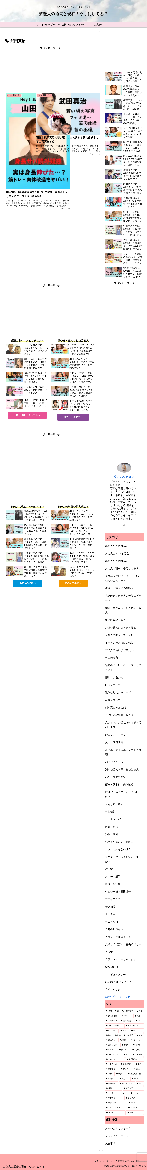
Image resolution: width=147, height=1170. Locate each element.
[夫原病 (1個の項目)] (124, 1050)
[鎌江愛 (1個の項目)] (137, 1079)
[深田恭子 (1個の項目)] (133, 1088)
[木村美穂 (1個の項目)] (138, 1055)
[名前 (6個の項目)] (139, 1011)
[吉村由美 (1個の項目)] (112, 1069)
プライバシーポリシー (118, 1136)
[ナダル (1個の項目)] (120, 1074)
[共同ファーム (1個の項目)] (127, 1083)
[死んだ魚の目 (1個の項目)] (135, 1074)
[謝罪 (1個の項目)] (135, 1112)
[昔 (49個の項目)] (117, 1011)
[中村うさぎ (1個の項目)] (112, 1064)
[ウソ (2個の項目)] (139, 1021)
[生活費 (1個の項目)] (111, 1079)
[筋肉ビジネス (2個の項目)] (134, 1025)
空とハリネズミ (124, 477)
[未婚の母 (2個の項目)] (111, 1040)
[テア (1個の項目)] (136, 1103)
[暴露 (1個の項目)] (113, 1088)
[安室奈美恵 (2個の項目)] (127, 1021)
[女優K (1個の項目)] (125, 1045)
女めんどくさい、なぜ (117, 996)
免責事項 (110, 1143)
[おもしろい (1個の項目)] (112, 1045)
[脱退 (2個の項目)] (109, 1035)
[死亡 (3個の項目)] (138, 1016)
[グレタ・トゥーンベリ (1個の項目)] (117, 1093)
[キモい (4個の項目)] (127, 1016)
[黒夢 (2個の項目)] (124, 1030)
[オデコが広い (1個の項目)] (116, 1103)
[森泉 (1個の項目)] (138, 1069)
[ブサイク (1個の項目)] (134, 1098)
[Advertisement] (50, 70)
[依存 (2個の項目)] (118, 1035)
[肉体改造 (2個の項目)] (129, 1035)
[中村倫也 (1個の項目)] (114, 1098)
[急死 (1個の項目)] (139, 1064)
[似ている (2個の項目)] (137, 1030)
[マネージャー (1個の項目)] (115, 1059)
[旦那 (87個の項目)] (109, 1011)
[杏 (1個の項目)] (140, 1083)
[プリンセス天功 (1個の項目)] (113, 1055)
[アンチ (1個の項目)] (126, 1069)
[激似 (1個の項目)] (124, 1079)
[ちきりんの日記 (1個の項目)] (115, 1108)
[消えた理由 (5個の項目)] (112, 1016)
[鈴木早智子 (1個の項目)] (127, 1064)
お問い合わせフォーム (118, 1128)
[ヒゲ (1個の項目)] (109, 1074)
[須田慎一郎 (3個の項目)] (112, 1021)
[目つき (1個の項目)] (138, 1045)
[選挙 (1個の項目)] (127, 1055)
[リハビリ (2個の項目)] (137, 1040)
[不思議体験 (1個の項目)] (134, 1059)
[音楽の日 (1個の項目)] (115, 1112)
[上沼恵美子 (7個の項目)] (128, 1011)
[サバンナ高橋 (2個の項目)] (114, 1025)
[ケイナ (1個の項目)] (111, 1050)
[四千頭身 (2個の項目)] (111, 1030)
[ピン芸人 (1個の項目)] (135, 1108)
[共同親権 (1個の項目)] (111, 1083)
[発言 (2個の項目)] (139, 1035)
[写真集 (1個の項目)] (137, 1050)
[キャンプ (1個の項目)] (137, 1093)
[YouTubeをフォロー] (124, 525)
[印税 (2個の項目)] (124, 1040)
